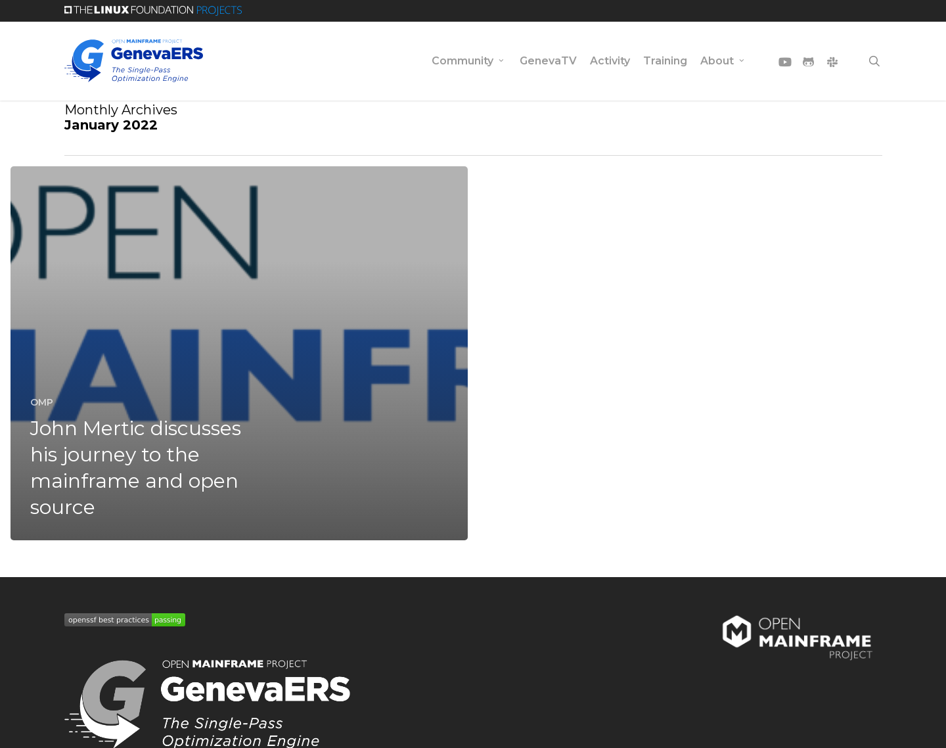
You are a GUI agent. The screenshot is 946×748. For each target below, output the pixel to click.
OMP (41, 402)
